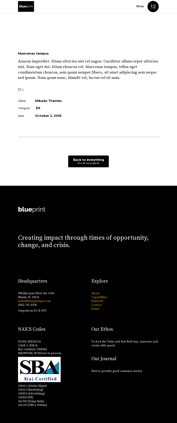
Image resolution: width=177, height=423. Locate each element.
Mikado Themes (48, 101)
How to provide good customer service (116, 371)
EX (38, 108)
